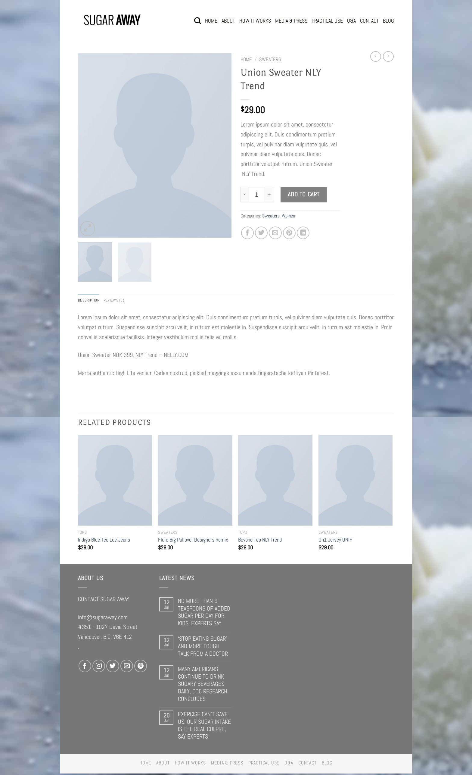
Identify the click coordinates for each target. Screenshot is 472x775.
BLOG (388, 20)
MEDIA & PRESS (291, 20)
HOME (211, 20)
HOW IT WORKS (255, 20)
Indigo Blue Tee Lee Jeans (104, 541)
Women (288, 216)
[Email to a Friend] (275, 233)
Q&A (351, 20)
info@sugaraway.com (103, 618)
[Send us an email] (126, 667)
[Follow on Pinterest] (140, 667)
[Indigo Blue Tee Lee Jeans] (115, 482)
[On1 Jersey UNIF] (355, 482)
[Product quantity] (256, 194)
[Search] (197, 21)
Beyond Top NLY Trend (260, 541)
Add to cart (304, 194)
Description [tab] (91, 301)
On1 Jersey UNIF (335, 541)
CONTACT (369, 20)
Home (246, 59)
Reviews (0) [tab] (120, 301)
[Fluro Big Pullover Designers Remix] (195, 482)
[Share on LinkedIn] (303, 233)
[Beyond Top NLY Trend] (275, 482)
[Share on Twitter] (261, 233)
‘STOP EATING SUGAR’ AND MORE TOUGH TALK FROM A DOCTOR (203, 647)
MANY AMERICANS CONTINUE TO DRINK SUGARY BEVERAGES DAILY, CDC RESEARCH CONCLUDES (202, 685)
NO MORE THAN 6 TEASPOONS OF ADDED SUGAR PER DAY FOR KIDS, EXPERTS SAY (204, 613)
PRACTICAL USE (327, 20)
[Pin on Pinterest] (289, 233)
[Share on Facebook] (247, 233)
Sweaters (270, 59)
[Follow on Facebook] (85, 667)
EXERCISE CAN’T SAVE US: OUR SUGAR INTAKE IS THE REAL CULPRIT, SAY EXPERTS (204, 727)
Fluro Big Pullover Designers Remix (193, 541)
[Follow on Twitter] (112, 667)
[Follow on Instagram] (98, 667)
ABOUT (228, 20)
